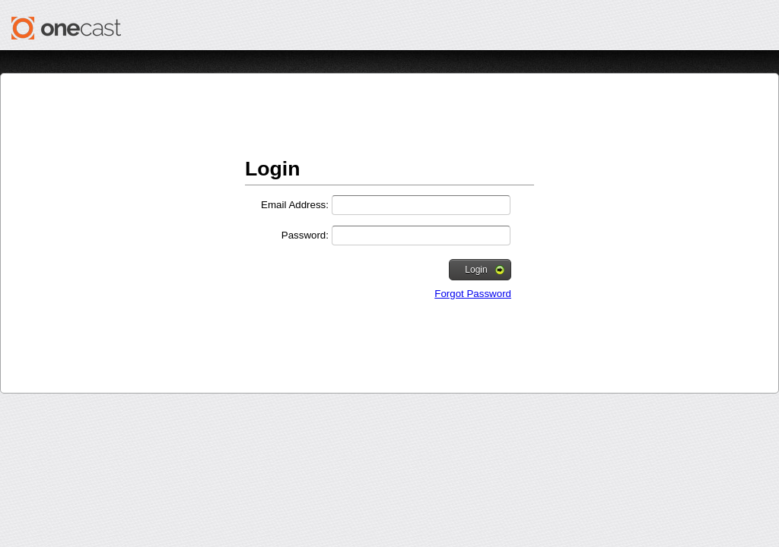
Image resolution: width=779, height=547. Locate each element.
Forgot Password (472, 293)
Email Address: (295, 204)
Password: (305, 235)
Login (484, 269)
